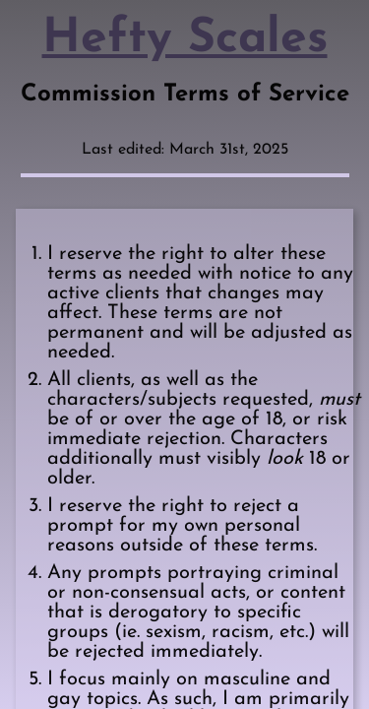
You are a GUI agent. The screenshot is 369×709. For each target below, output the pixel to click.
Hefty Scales (185, 39)
